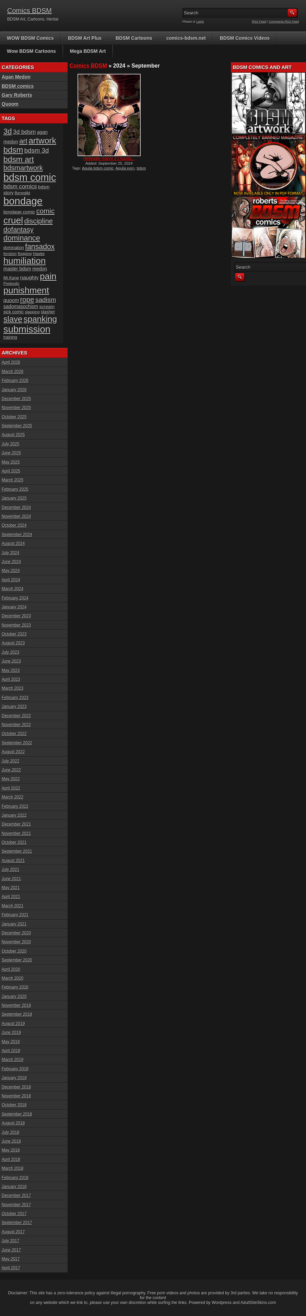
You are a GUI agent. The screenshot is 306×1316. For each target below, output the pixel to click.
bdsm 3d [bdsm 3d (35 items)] (36, 150)
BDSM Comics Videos (245, 38)
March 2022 (12, 797)
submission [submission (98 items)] (26, 329)
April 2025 (11, 471)
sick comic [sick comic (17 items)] (13, 311)
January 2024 (14, 607)
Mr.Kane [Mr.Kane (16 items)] (11, 278)
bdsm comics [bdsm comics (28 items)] (20, 186)
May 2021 (11, 887)
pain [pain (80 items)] (48, 276)
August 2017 (13, 1232)
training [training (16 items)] (10, 337)
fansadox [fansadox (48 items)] (40, 247)
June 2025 (11, 453)
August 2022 (13, 751)
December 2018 (16, 1087)
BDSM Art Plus (85, 38)
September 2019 (17, 1014)
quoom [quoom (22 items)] (11, 300)
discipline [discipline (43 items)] (38, 221)
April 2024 (11, 580)
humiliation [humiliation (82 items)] (24, 261)
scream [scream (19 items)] (47, 306)
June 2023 (11, 661)
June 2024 (11, 561)
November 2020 (16, 942)
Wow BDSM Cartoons (31, 51)
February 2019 (15, 1069)
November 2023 (16, 625)
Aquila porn (125, 168)
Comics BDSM (29, 10)
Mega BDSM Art (88, 51)
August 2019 (13, 1023)
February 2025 (15, 489)
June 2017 (11, 1250)
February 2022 (15, 806)
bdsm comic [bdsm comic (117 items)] (29, 177)
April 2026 (11, 362)
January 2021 (14, 924)
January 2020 (14, 996)
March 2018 (12, 1168)
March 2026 (12, 371)
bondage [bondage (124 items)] (23, 201)
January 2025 (14, 498)
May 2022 (11, 779)
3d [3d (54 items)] (7, 131)
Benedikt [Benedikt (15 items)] (22, 192)
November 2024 (16, 516)
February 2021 (15, 914)
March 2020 (12, 978)
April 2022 (11, 788)
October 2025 (14, 417)
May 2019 (11, 1041)
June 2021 (11, 878)
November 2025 (16, 407)
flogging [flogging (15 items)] (25, 253)
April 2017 (11, 1268)
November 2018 (16, 1096)
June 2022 (11, 770)
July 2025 (10, 444)
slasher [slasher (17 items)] (48, 311)
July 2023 (10, 652)
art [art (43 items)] (23, 141)
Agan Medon (16, 77)
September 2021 (17, 851)
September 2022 (17, 743)
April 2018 (11, 1159)
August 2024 (13, 543)
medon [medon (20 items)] (39, 268)
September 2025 (17, 425)
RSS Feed (259, 21)
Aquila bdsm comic (98, 168)
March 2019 (12, 1059)
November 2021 (16, 833)
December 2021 (16, 824)
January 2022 (14, 815)
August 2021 (13, 860)
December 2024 (16, 507)
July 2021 (10, 869)
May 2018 (11, 1150)
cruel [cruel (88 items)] (13, 220)
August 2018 (13, 1123)
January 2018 (14, 1186)
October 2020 (14, 951)
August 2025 (13, 434)
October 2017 (14, 1213)
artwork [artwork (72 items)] (42, 140)
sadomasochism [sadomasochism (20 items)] (20, 306)
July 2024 (10, 552)
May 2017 (11, 1259)
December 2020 (16, 933)
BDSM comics (18, 86)
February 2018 (15, 1177)
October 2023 (14, 634)
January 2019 (14, 1077)
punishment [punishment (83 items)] (26, 290)
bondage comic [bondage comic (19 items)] (19, 211)
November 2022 (16, 724)
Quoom (10, 104)
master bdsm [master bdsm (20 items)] (17, 268)
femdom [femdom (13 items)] (10, 254)
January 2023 (14, 706)
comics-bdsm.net (186, 38)
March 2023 (12, 688)
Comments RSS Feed (284, 21)
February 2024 (15, 598)
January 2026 (14, 389)
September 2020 (17, 960)
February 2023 (15, 697)
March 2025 (12, 480)
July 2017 (10, 1240)
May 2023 (11, 670)
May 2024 (11, 570)
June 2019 (11, 1032)
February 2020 (15, 987)
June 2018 (11, 1141)
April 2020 (11, 969)
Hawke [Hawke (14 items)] (39, 254)
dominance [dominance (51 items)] (21, 238)
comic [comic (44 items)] (45, 211)
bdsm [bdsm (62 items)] (13, 149)
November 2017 (16, 1204)
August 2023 (13, 643)
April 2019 (11, 1050)
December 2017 (16, 1195)
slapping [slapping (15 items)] (32, 312)
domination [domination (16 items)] (13, 247)
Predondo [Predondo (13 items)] (11, 283)
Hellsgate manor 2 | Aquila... (109, 158)
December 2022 (16, 715)
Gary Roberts (17, 95)
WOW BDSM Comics (30, 38)
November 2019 (16, 1005)
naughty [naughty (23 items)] (29, 277)
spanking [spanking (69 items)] (40, 319)
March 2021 (12, 906)
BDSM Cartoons (134, 38)
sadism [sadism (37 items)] (45, 299)
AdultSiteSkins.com (258, 1302)
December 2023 (16, 616)
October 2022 (14, 733)
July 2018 (10, 1132)
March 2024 (12, 588)
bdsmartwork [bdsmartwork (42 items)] (23, 168)
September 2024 (17, 534)
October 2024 (14, 525)
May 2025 (11, 462)
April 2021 (11, 896)
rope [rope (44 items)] (27, 299)
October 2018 (14, 1105)
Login (200, 21)
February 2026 (15, 380)
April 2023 (11, 679)
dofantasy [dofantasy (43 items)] (18, 229)
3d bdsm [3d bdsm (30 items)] (24, 131)
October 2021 (14, 842)
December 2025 (16, 398)
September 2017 (17, 1222)
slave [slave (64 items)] (12, 319)
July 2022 (10, 761)
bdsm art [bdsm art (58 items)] (18, 159)
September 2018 (17, 1114)
